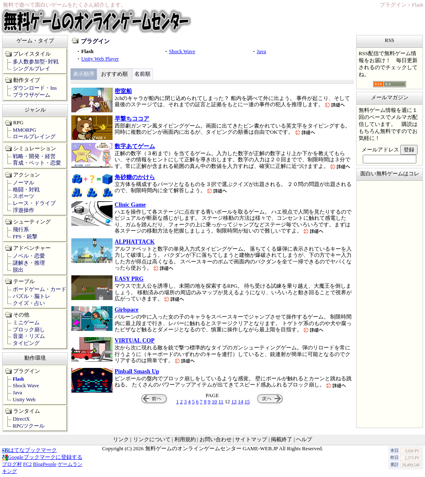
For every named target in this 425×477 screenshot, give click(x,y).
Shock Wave (182, 51)
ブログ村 (12, 464)
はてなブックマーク (29, 450)
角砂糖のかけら (135, 177)
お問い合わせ (216, 439)
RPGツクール (29, 426)
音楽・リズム (29, 336)
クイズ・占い (29, 303)
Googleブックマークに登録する (42, 457)
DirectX (21, 419)
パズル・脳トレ (31, 296)
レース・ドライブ (34, 203)
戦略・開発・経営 (34, 156)
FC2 (27, 464)
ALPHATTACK (135, 241)
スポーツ (23, 196)
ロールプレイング (34, 137)
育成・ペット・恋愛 (37, 163)
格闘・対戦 (26, 190)
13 (234, 402)
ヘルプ (304, 439)
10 (214, 402)
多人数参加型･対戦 (36, 62)
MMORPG (24, 130)
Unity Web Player (100, 59)
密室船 (123, 91)
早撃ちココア (132, 118)
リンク (121, 439)
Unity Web (24, 400)
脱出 (18, 270)
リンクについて (152, 439)
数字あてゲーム (135, 146)
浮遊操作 (23, 210)
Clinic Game (130, 204)
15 (247, 402)
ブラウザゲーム (31, 95)
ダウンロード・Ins (35, 88)
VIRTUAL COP (135, 340)
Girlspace (127, 309)
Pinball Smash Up (137, 371)
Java (261, 51)
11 (220, 402)
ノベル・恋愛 (29, 256)
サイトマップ (251, 439)
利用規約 (185, 439)
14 (240, 402)
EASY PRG (129, 278)
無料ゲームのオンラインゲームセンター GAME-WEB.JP (211, 448)
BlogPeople (44, 464)
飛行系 (21, 230)
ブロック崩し (29, 330)
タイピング (26, 343)
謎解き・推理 (29, 263)
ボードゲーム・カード (39, 289)
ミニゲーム (26, 323)
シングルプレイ (31, 69)
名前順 (142, 74)
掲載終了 (281, 439)
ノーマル (23, 183)
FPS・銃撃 (25, 237)
